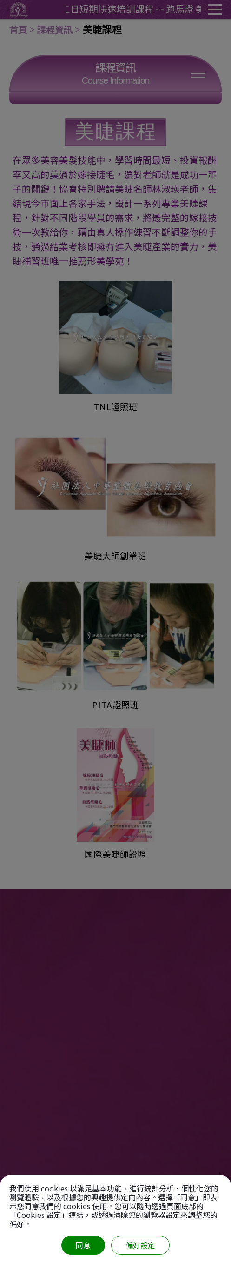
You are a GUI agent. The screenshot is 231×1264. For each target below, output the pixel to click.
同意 (83, 1245)
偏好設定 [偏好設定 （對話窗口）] (140, 1245)
